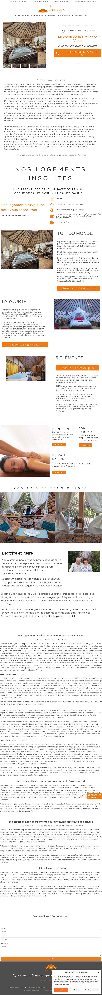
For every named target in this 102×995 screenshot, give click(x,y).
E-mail (3, 936)
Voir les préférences (91, 990)
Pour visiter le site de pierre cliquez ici (53, 616)
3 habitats (46, 103)
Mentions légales (37, 980)
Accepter (61, 990)
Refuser (76, 990)
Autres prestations (40, 15)
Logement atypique (24, 108)
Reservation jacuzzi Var (51, 990)
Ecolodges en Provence (16, 987)
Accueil (17, 15)
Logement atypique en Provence (19, 84)
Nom (3, 928)
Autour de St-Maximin (65, 15)
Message (4, 943)
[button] (98, 972)
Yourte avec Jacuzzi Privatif (32, 990)
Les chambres (26, 15)
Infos (85, 15)
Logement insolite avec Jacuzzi (37, 987)
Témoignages (78, 15)
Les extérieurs (52, 15)
